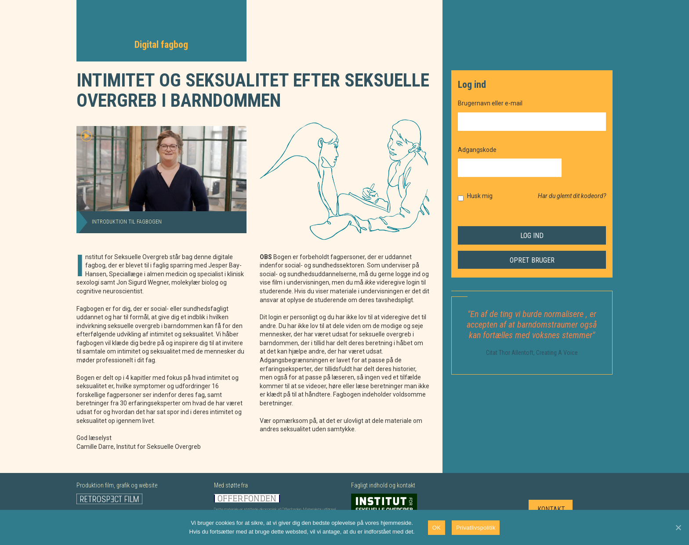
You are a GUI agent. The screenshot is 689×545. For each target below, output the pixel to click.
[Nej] (678, 527)
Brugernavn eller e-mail (490, 103)
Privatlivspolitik (476, 527)
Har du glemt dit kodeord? (572, 195)
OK (436, 527)
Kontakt (551, 509)
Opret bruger (532, 260)
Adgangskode (477, 149)
